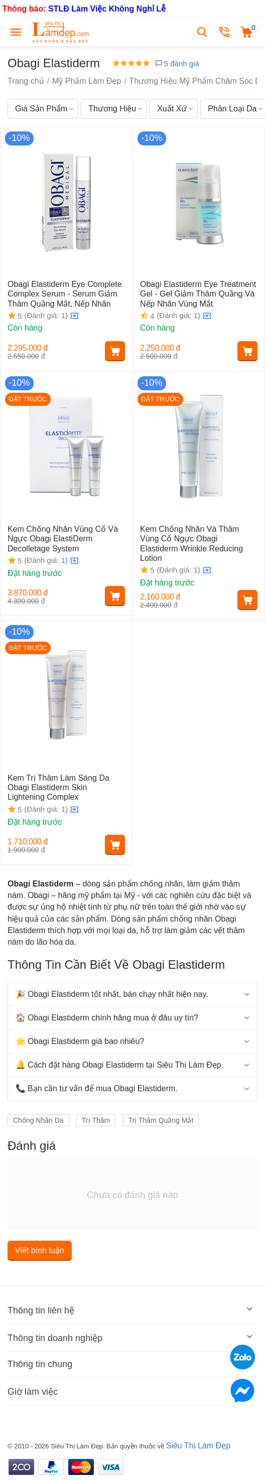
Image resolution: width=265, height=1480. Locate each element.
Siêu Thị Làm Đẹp (198, 1445)
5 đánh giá (177, 63)
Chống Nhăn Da (38, 1120)
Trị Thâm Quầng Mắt (161, 1120)
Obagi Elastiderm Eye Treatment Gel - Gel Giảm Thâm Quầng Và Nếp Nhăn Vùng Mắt (198, 294)
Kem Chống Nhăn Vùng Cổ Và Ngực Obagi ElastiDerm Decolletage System (63, 538)
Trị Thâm (96, 1120)
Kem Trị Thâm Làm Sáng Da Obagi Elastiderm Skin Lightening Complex (58, 787)
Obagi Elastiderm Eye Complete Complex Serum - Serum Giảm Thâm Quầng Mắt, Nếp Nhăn (65, 294)
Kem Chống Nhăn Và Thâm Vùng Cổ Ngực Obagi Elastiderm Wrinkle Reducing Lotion (191, 543)
